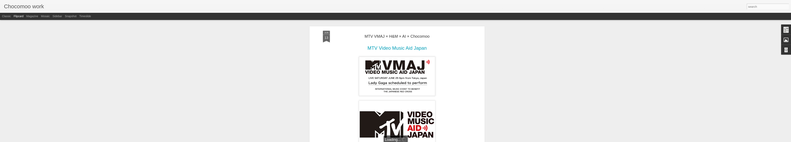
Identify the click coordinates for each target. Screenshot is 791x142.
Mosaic (45, 16)
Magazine (32, 16)
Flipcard (19, 16)
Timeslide (85, 16)
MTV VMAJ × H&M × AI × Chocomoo (397, 25)
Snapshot (71, 16)
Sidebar (57, 16)
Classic (6, 16)
